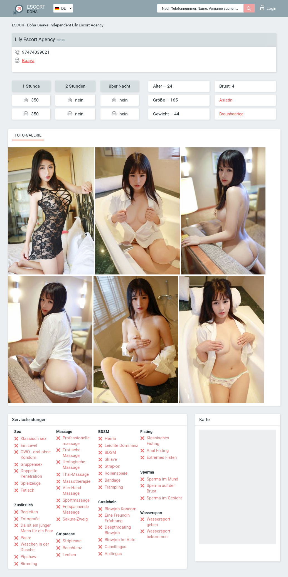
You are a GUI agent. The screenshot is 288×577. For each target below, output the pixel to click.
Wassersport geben (158, 522)
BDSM (110, 452)
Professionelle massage (76, 440)
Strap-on (112, 466)
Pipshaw (28, 556)
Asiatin (225, 100)
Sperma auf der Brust (161, 488)
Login (268, 7)
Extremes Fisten (162, 457)
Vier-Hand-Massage (72, 490)
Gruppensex (31, 464)
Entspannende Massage (76, 509)
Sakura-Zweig (75, 519)
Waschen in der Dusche (35, 547)
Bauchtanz (72, 547)
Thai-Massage (76, 474)
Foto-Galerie (28, 135)
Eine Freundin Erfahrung (117, 518)
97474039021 (36, 52)
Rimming (29, 563)
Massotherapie (76, 481)
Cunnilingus (115, 546)
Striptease (72, 540)
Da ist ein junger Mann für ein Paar (37, 528)
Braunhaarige (231, 114)
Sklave (111, 459)
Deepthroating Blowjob (118, 530)
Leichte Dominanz (121, 445)
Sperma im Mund (162, 479)
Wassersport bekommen (158, 534)
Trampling (114, 487)
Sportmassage (76, 500)
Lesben (69, 554)
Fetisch (27, 490)
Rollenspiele (116, 473)
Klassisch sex (33, 438)
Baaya (42, 25)
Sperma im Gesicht (164, 498)
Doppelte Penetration (31, 473)
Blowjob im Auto (120, 539)
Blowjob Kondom (120, 508)
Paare (26, 537)
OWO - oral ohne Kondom (36, 454)
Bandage (112, 480)
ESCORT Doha (24, 25)
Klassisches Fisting (158, 440)
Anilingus (113, 553)
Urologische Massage (74, 464)
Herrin (110, 438)
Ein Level (29, 445)
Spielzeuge (31, 483)
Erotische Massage (71, 452)
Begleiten (29, 511)
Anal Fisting (158, 450)
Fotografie (30, 518)
